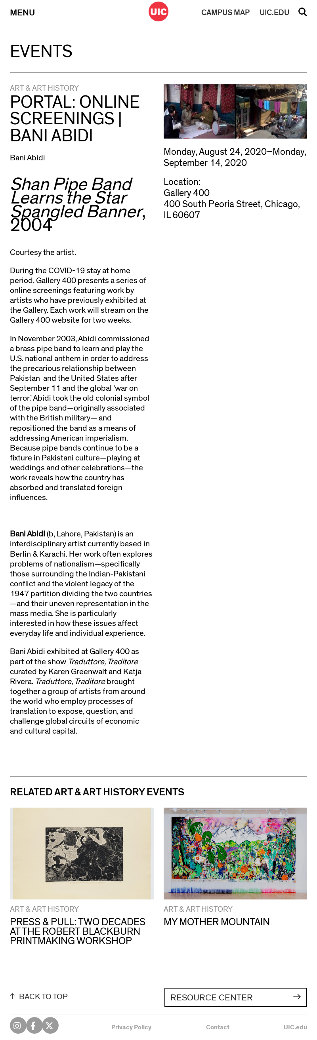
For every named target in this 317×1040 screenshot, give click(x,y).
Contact (217, 1027)
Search (302, 15)
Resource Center (211, 997)
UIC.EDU (274, 13)
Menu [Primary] (22, 12)
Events (41, 52)
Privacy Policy (131, 1027)
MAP (225, 13)
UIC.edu (295, 1027)
